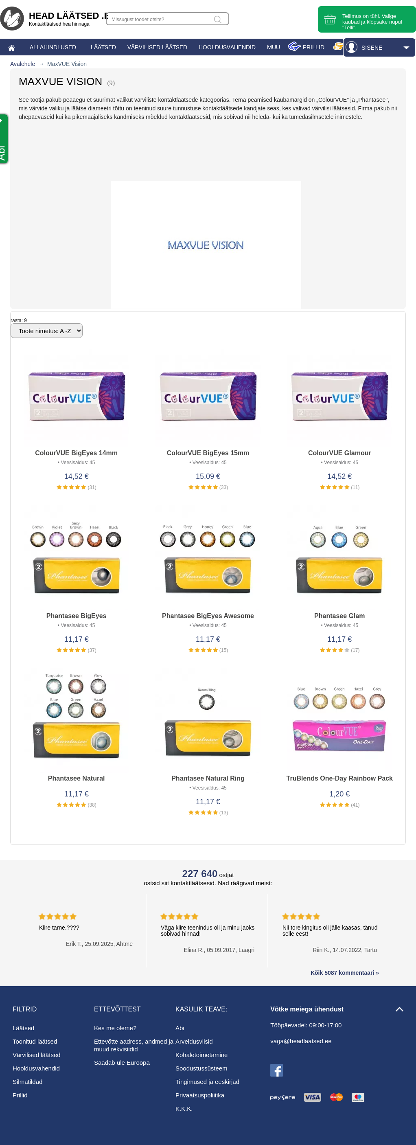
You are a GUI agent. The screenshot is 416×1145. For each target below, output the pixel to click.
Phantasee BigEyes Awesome (208, 615)
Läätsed (23, 1027)
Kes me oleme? (115, 1027)
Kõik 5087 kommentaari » (345, 973)
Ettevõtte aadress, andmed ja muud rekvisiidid (133, 1045)
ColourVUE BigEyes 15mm (208, 453)
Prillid (20, 1095)
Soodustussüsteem (201, 1068)
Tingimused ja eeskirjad (207, 1081)
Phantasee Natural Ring (208, 778)
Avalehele (22, 64)
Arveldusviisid (194, 1041)
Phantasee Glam (339, 615)
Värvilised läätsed (37, 1054)
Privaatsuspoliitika (199, 1095)
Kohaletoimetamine (201, 1054)
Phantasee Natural (76, 778)
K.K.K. (184, 1108)
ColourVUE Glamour (339, 453)
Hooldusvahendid (36, 1068)
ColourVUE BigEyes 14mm (76, 453)
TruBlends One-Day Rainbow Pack (340, 778)
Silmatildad (27, 1081)
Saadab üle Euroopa (122, 1062)
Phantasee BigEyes (76, 615)
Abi (179, 1027)
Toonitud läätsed (35, 1041)
